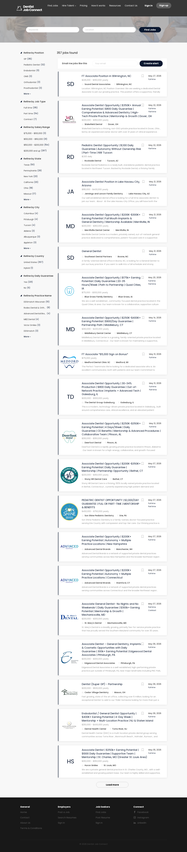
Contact (25, 817)
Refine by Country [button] (33, 256)
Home (23, 812)
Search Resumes (67, 817)
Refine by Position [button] (33, 52)
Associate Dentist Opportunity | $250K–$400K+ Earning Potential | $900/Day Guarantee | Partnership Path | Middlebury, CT (111, 321)
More (26, 93)
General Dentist (91, 251)
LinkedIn (141, 822)
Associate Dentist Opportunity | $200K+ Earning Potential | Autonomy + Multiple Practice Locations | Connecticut (106, 573)
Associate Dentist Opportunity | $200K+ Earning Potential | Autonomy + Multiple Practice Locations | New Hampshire (106, 540)
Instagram (143, 817)
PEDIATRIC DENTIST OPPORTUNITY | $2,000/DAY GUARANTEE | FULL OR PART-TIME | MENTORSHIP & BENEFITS (110, 503)
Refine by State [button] (32, 158)
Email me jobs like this (74, 63)
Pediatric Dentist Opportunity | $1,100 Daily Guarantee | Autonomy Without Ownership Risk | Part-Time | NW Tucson (111, 148)
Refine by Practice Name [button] (37, 295)
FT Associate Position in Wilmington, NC (106, 76)
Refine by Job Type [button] (34, 101)
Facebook (143, 812)
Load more (112, 784)
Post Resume (103, 817)
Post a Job (64, 812)
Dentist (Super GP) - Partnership (102, 684)
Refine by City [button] (31, 207)
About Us (25, 822)
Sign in (149, 5)
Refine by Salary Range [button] (36, 127)
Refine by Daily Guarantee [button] (38, 275)
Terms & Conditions (31, 828)
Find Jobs (150, 29)
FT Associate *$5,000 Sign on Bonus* (105, 354)
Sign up (163, 5)
